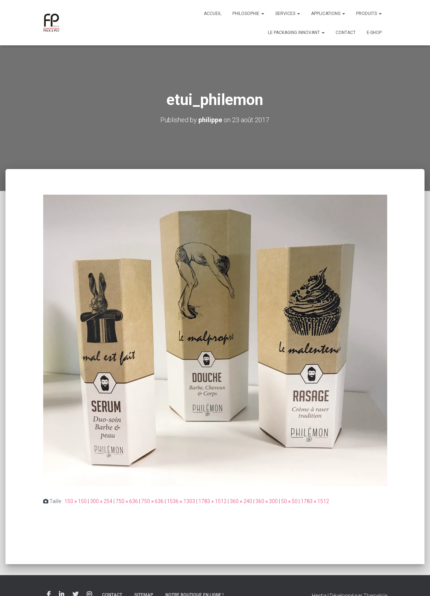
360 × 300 (266, 501)
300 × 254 (101, 501)
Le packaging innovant (296, 32)
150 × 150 (75, 501)
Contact (346, 32)
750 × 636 (127, 501)
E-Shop (374, 32)
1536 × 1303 (181, 501)
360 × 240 (241, 501)
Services (287, 13)
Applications (328, 13)
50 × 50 (289, 501)
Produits (369, 13)
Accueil (212, 13)
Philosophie (248, 13)
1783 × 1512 (212, 501)
